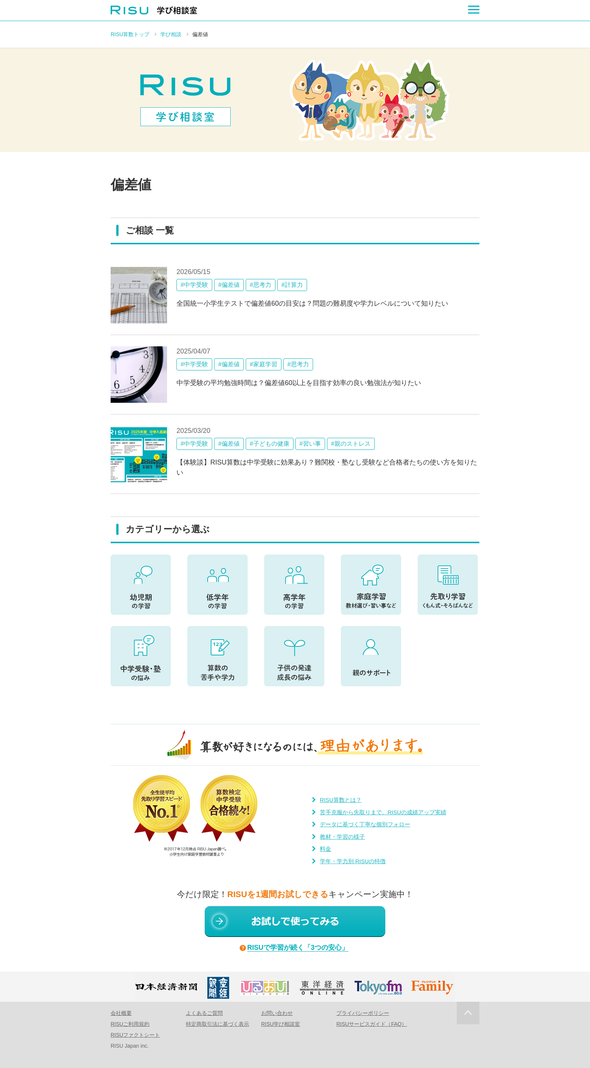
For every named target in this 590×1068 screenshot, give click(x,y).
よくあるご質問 (204, 1013)
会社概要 (121, 1013)
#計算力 (292, 285)
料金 (325, 849)
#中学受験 (194, 285)
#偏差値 (229, 285)
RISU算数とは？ (341, 800)
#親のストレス (351, 443)
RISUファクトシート (135, 1035)
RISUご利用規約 (130, 1024)
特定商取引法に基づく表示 (217, 1024)
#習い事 (310, 443)
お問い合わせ (277, 1013)
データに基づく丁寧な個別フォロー (365, 824)
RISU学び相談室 (280, 1024)
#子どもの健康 (269, 443)
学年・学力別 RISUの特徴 (353, 861)
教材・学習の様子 (342, 836)
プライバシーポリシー (362, 1013)
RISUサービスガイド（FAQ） (371, 1024)
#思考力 (260, 285)
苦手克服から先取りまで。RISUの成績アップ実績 (383, 812)
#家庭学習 (263, 364)
